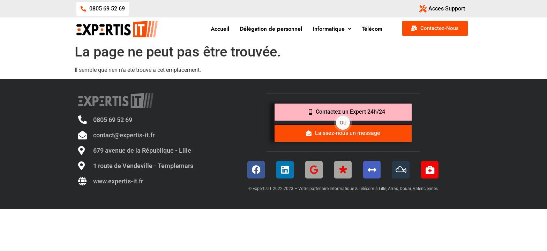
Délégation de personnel (271, 29)
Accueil (220, 29)
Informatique (332, 29)
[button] (332, 29)
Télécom (372, 29)
